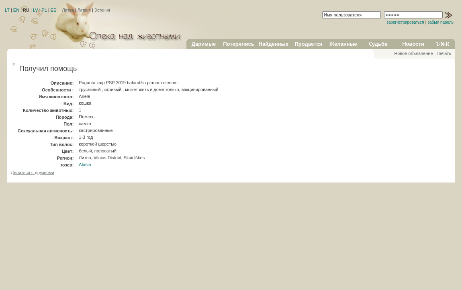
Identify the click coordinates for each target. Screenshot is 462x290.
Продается (308, 44)
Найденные (273, 44)
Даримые (204, 44)
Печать (444, 53)
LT (7, 10)
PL (44, 10)
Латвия (84, 10)
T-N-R (442, 44)
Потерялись (238, 44)
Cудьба (378, 44)
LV (35, 10)
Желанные (343, 44)
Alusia (85, 164)
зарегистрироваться (405, 22)
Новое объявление (413, 53)
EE (54, 10)
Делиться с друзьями (32, 172)
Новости (413, 44)
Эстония (102, 10)
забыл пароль (440, 22)
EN (16, 10)
